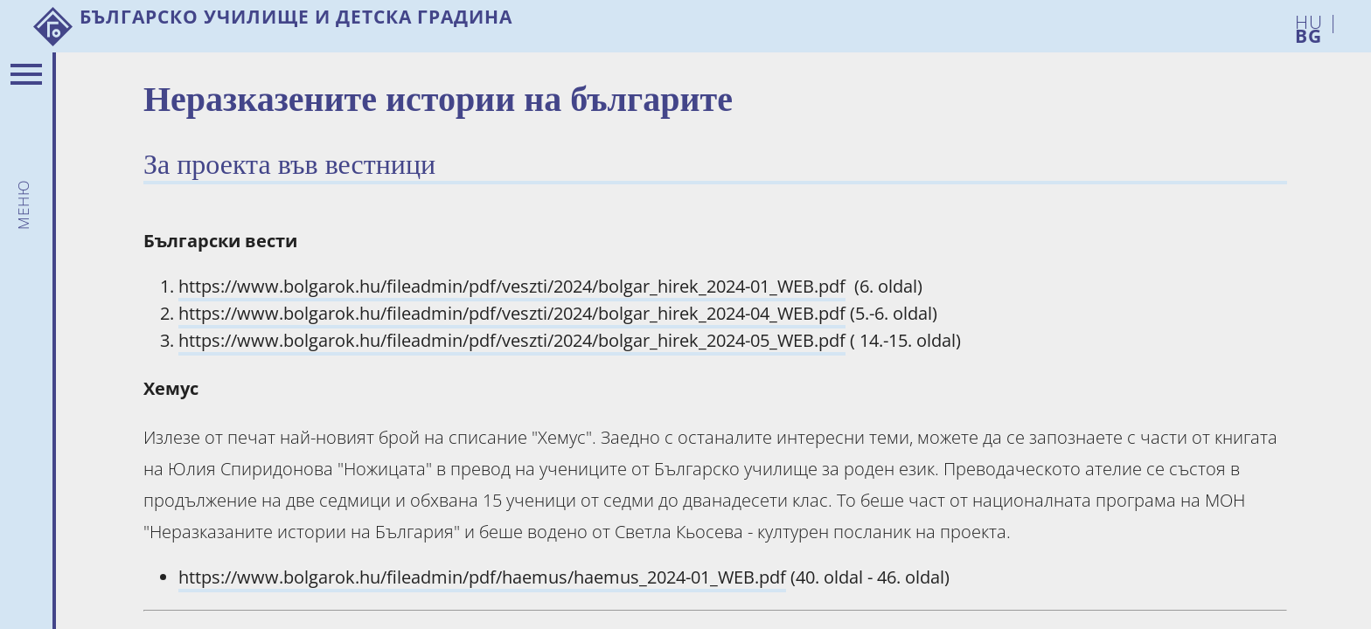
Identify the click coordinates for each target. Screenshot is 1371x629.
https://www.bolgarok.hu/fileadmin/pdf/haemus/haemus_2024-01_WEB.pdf (482, 577)
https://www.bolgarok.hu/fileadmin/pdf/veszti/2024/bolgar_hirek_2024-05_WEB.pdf (512, 340)
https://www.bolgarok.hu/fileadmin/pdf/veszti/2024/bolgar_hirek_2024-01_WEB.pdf (512, 286)
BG (1308, 33)
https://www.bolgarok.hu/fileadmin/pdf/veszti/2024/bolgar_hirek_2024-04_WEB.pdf (512, 313)
